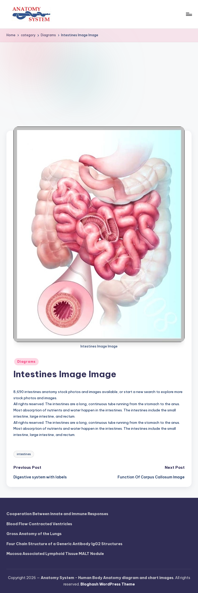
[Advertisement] (99, 81)
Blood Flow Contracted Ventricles (39, 524)
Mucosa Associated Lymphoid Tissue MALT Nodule (55, 553)
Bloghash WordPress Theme (107, 584)
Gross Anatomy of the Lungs (34, 533)
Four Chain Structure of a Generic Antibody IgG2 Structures (64, 544)
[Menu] (188, 14)
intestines (24, 454)
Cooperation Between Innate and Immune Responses (57, 514)
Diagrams (26, 362)
